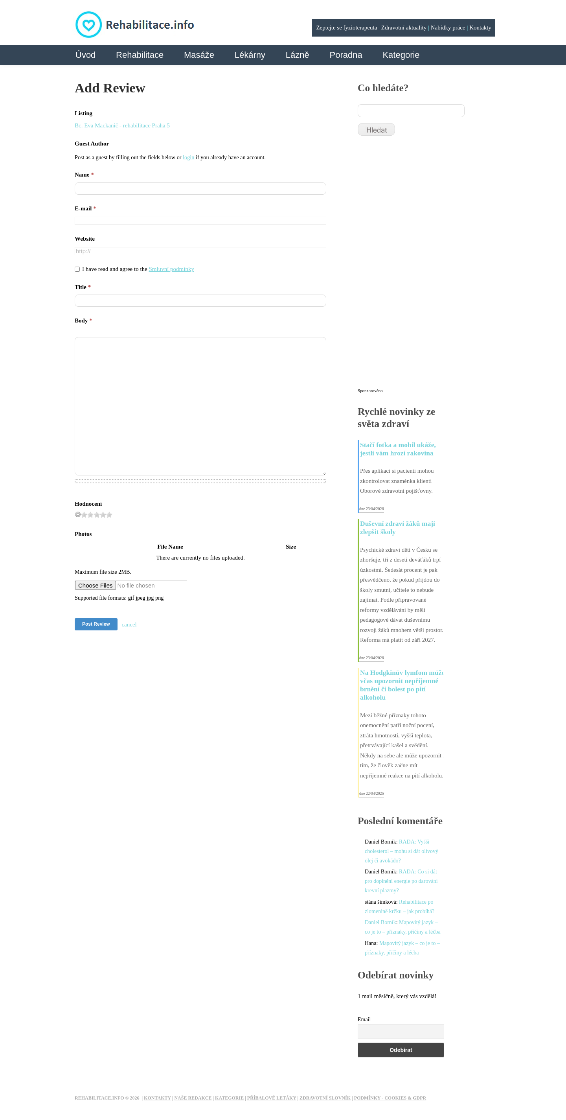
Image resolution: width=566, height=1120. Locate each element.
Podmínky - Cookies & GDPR (390, 1098)
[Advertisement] (417, 265)
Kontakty (480, 27)
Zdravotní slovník (325, 1098)
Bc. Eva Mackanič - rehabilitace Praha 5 (122, 125)
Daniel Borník (380, 922)
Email (364, 1019)
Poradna (345, 55)
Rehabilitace (140, 55)
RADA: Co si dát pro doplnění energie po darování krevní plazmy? (401, 881)
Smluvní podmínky (171, 269)
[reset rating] (78, 514)
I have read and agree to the (138, 269)
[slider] (96, 515)
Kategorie (400, 55)
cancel (128, 624)
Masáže (199, 55)
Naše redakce (192, 1098)
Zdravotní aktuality (403, 27)
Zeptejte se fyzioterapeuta (346, 27)
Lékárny (250, 55)
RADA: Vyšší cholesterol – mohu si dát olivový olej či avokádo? (401, 851)
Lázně (297, 55)
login (188, 157)
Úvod (85, 55)
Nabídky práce (448, 27)
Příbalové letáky (271, 1098)
